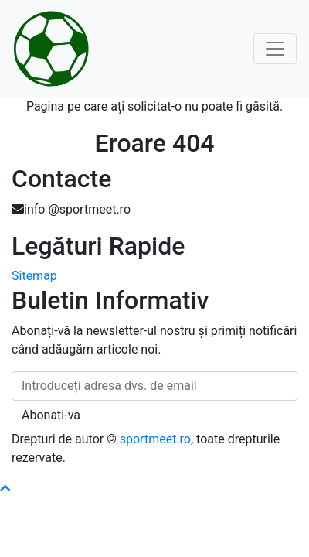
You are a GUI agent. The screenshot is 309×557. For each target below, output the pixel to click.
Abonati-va (51, 415)
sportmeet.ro (155, 439)
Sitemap (34, 275)
